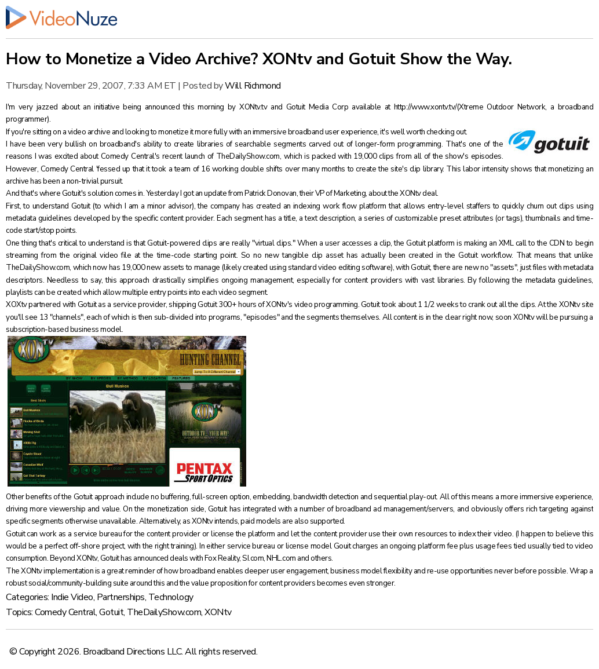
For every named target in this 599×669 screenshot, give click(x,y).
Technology (170, 597)
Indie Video (72, 597)
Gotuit (111, 612)
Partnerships (121, 597)
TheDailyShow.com (248, 156)
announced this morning (186, 107)
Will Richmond (253, 85)
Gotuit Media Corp (319, 107)
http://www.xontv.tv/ (425, 107)
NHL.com (281, 558)
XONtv (218, 612)
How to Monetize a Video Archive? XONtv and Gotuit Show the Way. (259, 59)
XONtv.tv (255, 107)
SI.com (253, 558)
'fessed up (113, 169)
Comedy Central (65, 612)
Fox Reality (222, 558)
